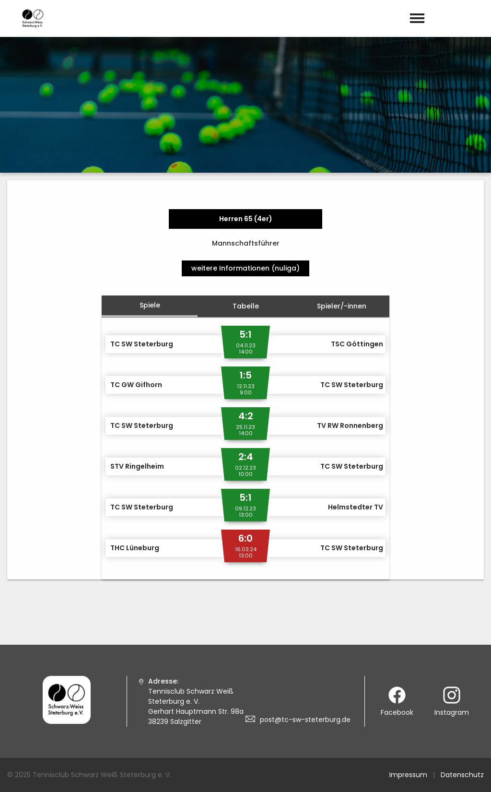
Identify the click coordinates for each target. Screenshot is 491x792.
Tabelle (246, 306)
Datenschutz (462, 775)
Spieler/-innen (341, 306)
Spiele (150, 305)
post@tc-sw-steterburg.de (305, 719)
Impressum (408, 775)
